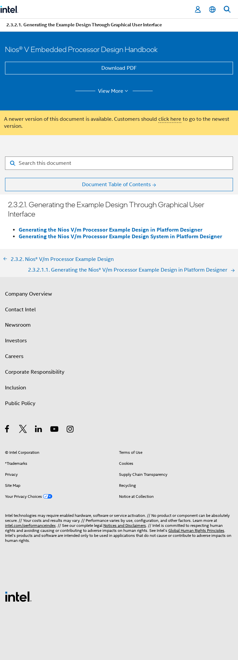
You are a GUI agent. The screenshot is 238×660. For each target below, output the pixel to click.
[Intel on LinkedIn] (39, 430)
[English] (212, 9)
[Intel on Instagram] (70, 430)
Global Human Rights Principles (196, 530)
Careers (14, 356)
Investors (16, 340)
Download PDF (119, 68)
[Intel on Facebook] (7, 430)
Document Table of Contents (116, 184)
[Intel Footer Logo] (18, 596)
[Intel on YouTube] (55, 430)
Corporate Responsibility (34, 372)
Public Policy (20, 403)
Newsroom (18, 325)
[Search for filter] (119, 163)
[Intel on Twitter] (23, 430)
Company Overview (28, 294)
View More (114, 91)
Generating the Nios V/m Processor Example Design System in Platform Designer (120, 236)
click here (169, 119)
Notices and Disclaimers (124, 525)
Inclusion (15, 387)
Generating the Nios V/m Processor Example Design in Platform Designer (110, 229)
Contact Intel (20, 309)
